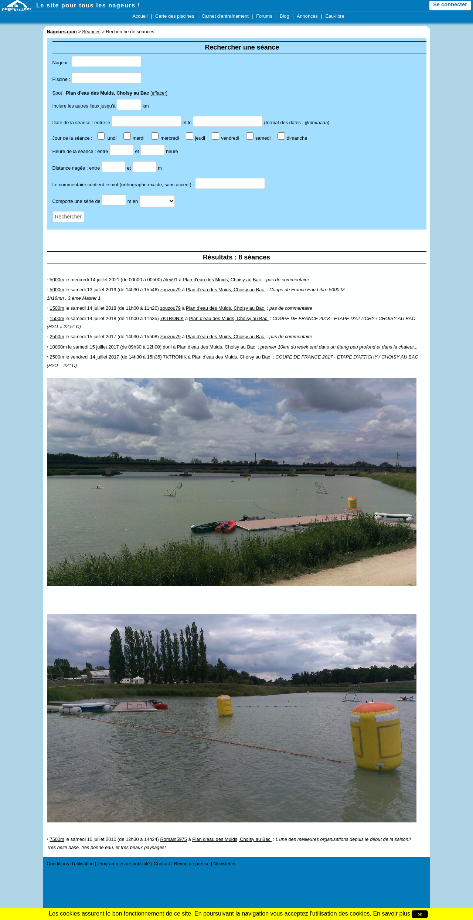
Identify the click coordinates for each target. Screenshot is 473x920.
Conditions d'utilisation (70, 863)
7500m (57, 839)
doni (167, 347)
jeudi (195, 138)
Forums (264, 16)
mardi (133, 138)
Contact (162, 863)
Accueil (139, 16)
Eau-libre (334, 16)
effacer (159, 93)
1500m (57, 308)
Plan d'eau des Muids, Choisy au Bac (222, 279)
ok (420, 914)
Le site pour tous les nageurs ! (88, 5)
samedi (258, 138)
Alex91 (170, 279)
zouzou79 (170, 289)
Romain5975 (173, 839)
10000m (58, 347)
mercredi (165, 138)
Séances (91, 31)
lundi (106, 138)
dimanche (292, 138)
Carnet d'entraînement (225, 16)
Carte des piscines (174, 16)
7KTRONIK (172, 318)
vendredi (225, 138)
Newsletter (225, 863)
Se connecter (450, 4)
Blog (284, 16)
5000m (57, 279)
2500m (57, 336)
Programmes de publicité (124, 863)
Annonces (307, 16)
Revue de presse (192, 863)
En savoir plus (391, 913)
